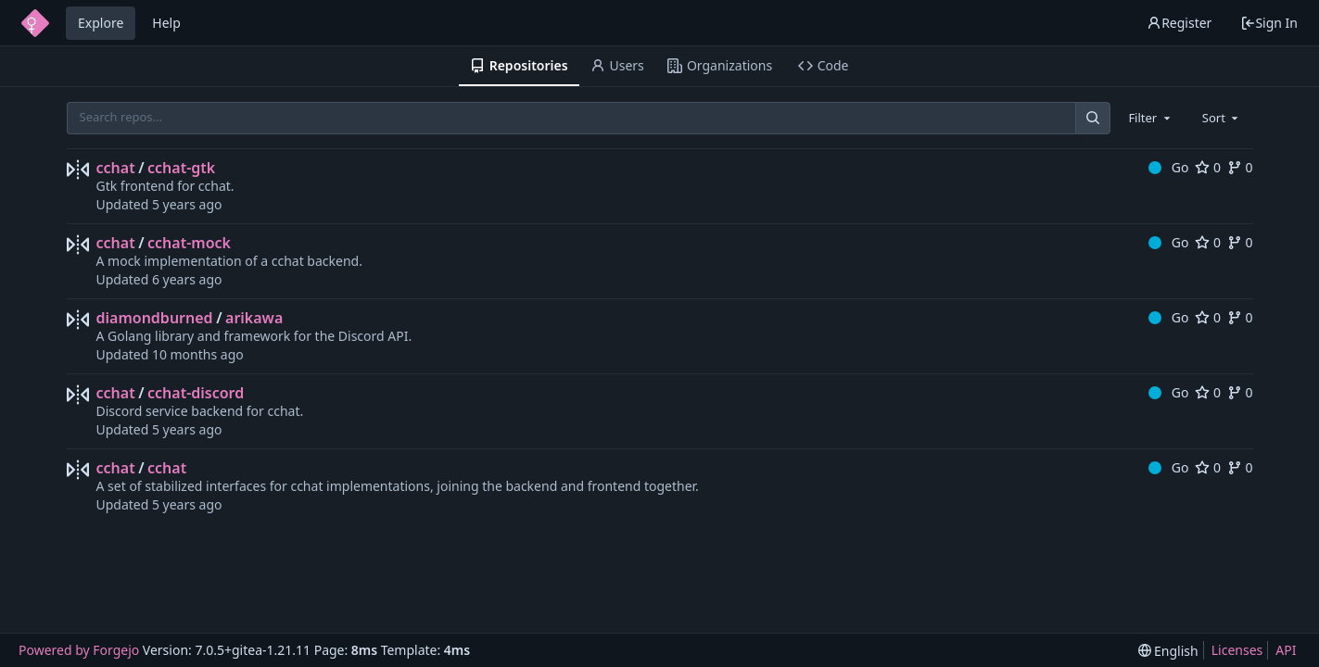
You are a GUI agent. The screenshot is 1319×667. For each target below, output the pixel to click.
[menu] (1168, 651)
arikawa (254, 317)
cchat (115, 167)
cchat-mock (189, 242)
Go (1168, 167)
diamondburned (154, 317)
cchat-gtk (181, 167)
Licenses (1237, 650)
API (1285, 650)
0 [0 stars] (1208, 167)
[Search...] (1092, 118)
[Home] (35, 23)
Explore (100, 22)
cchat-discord (195, 393)
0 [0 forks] (1240, 167)
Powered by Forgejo (79, 650)
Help (166, 22)
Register (1179, 22)
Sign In (1269, 22)
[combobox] (1150, 117)
